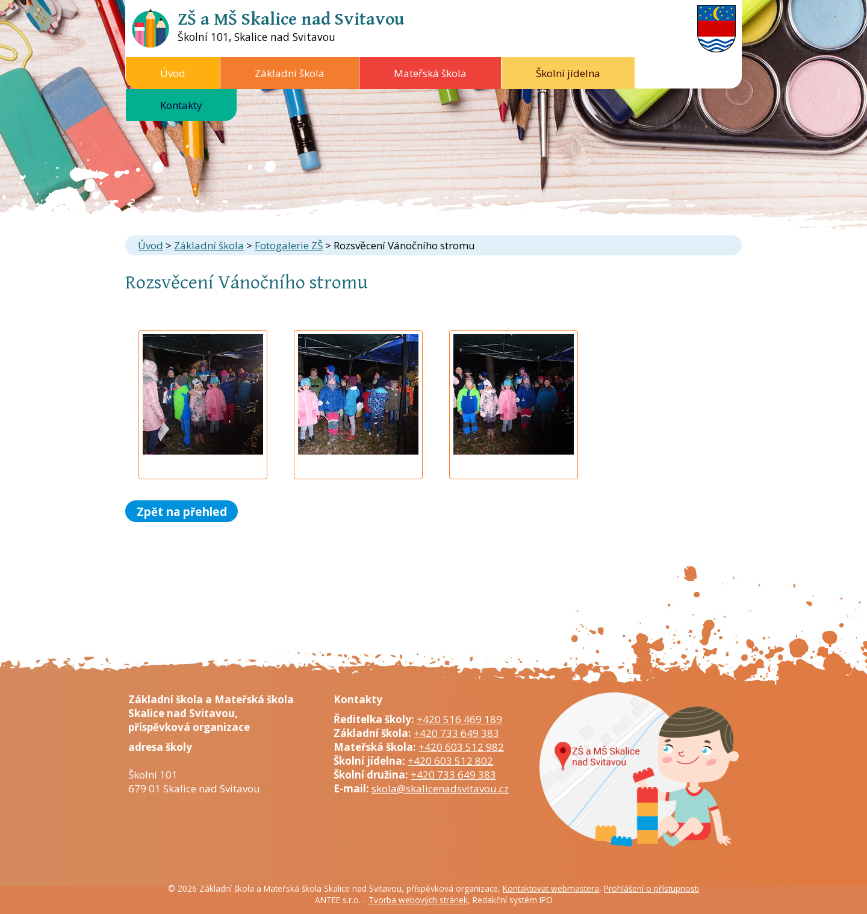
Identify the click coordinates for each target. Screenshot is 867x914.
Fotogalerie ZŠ (289, 245)
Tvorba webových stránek (418, 900)
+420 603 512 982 (461, 747)
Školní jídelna (568, 73)
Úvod (172, 73)
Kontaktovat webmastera (551, 888)
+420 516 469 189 (459, 719)
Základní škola (290, 73)
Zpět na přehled (182, 510)
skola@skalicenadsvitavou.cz (440, 788)
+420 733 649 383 (456, 733)
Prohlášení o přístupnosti (651, 888)
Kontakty (181, 105)
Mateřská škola (430, 73)
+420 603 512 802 (450, 761)
